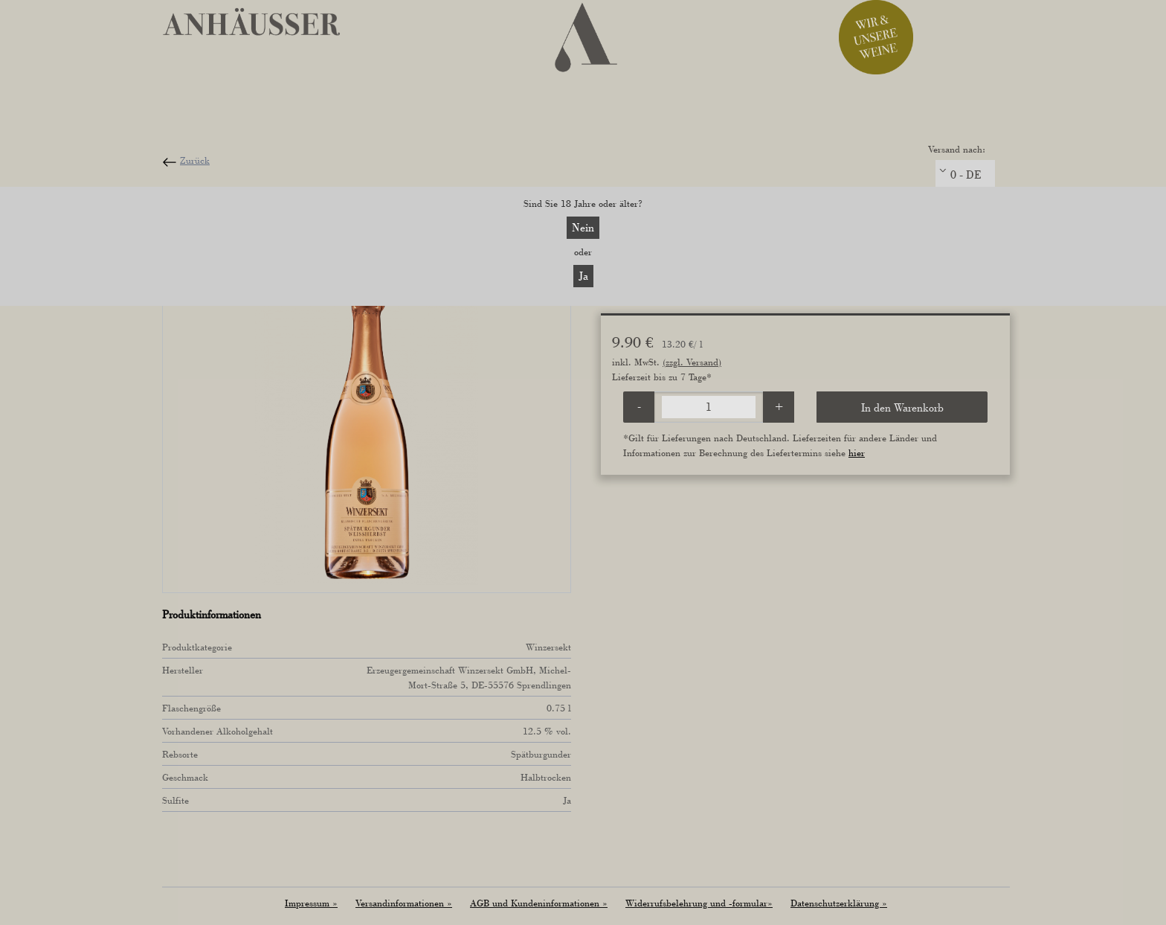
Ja (583, 276)
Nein (583, 227)
